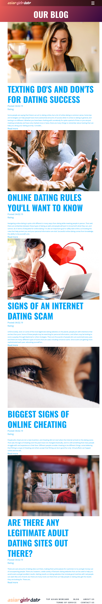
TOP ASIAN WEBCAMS (57, 599)
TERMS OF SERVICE (66, 602)
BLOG (76, 599)
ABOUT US (88, 599)
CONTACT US (87, 602)
